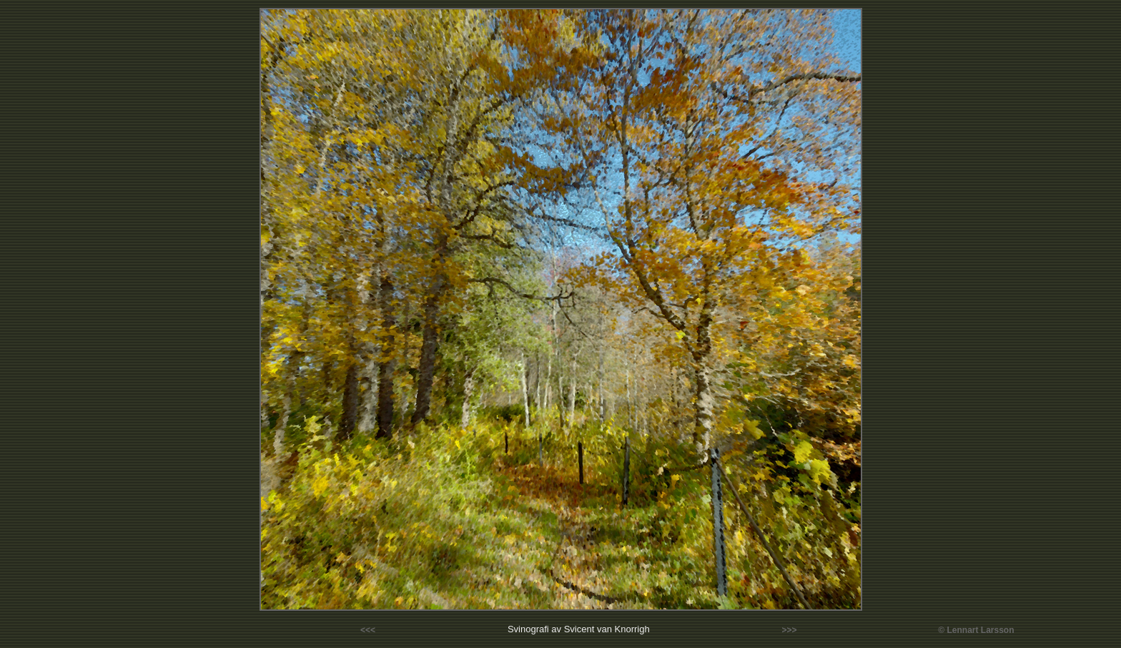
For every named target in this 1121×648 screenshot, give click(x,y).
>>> (789, 630)
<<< (367, 630)
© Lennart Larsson (976, 630)
